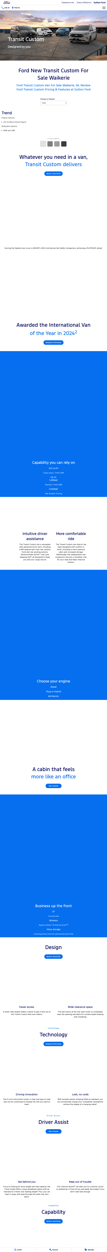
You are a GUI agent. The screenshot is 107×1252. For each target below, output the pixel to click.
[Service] (53, 1250)
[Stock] (18, 1250)
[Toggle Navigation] (103, 7)
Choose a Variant (53, 101)
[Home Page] (7, 2)
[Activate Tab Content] (43, 144)
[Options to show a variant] (53, 103)
